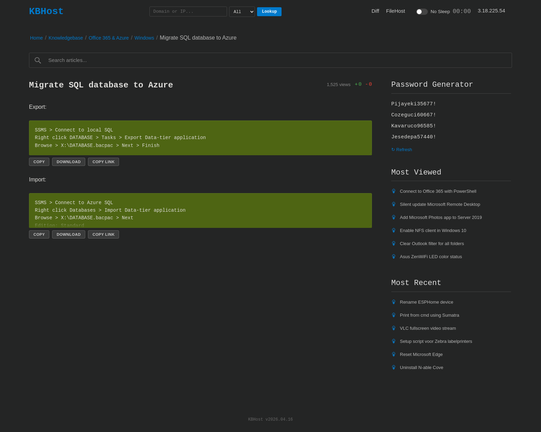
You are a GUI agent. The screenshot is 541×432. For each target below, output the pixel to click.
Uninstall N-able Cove (421, 367)
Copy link (103, 162)
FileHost (395, 11)
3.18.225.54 (491, 10)
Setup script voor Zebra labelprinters (436, 341)
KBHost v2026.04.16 (270, 419)
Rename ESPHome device (426, 302)
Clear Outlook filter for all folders (432, 243)
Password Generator (432, 85)
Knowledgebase (66, 38)
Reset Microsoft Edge (421, 354)
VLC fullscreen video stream (428, 328)
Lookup (269, 11)
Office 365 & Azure (109, 38)
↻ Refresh (401, 149)
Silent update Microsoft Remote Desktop (440, 204)
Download (69, 162)
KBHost (46, 11)
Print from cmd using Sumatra (429, 315)
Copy (39, 162)
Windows (144, 38)
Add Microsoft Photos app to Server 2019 (441, 217)
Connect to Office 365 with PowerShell (438, 191)
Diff (375, 11)
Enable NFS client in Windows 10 (433, 230)
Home (36, 38)
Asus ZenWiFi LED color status (431, 256)
